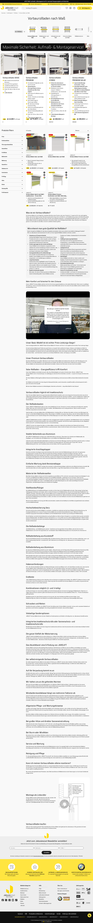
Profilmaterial (5, 192)
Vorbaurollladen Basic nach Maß (56, 156)
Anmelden (46, 852)
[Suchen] (23, 8)
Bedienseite (4, 156)
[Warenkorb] (74, 8)
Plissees (22, 903)
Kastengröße (5, 188)
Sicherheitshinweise (43, 901)
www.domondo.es (43, 917)
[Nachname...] (46, 848)
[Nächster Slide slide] (91, 32)
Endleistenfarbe (5, 140)
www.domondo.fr (54, 917)
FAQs (40, 888)
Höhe (3, 180)
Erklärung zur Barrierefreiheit (69, 914)
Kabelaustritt (5, 168)
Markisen (22, 893)
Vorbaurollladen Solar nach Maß (34, 156)
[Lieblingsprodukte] (67, 8)
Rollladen (18, 31)
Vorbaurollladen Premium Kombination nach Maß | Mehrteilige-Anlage (57, 195)
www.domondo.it (64, 917)
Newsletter (41, 899)
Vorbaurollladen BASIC (11, 78)
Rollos (21, 901)
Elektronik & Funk (24, 897)
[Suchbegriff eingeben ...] (41, 8)
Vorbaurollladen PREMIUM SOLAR (79, 79)
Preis (3, 136)
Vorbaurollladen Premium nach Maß (79, 156)
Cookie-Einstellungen (50, 914)
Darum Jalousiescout (62, 888)
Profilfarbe (4, 152)
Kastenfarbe (4, 148)
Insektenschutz (23, 890)
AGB (26, 914)
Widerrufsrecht (42, 893)
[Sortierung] (82, 130)
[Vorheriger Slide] (24, 32)
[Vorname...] (21, 848)
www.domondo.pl (74, 917)
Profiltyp (4, 176)
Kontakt (58, 914)
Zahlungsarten (42, 897)
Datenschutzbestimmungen (38, 856)
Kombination (5, 172)
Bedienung (4, 160)
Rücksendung (42, 890)
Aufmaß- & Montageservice (45, 903)
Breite (3, 184)
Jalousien (22, 905)
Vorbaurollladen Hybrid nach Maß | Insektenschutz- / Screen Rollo (35, 195)
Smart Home (23, 895)
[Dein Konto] (70, 8)
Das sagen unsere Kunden (63, 890)
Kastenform (4, 164)
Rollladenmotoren (24, 888)
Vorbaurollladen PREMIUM (32, 79)
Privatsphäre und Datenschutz (36, 914)
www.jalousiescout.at (32, 917)
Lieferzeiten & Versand (44, 895)
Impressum (20, 914)
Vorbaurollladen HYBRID (55, 79)
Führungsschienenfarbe (7, 144)
